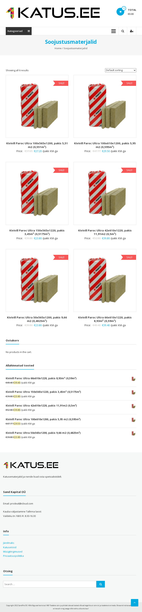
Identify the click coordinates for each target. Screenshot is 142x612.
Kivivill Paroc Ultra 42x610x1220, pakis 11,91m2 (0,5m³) (105, 232)
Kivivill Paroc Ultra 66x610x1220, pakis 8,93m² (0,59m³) (105, 319)
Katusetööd (9, 547)
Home (58, 48)
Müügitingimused (12, 551)
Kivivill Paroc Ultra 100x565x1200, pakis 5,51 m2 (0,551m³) (37, 145)
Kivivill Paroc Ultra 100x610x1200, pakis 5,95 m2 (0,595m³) (105, 145)
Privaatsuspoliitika (13, 555)
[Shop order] (120, 70)
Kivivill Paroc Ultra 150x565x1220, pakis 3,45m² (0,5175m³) (37, 232)
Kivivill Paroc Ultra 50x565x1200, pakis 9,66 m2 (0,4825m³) (37, 319)
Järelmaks (8, 542)
